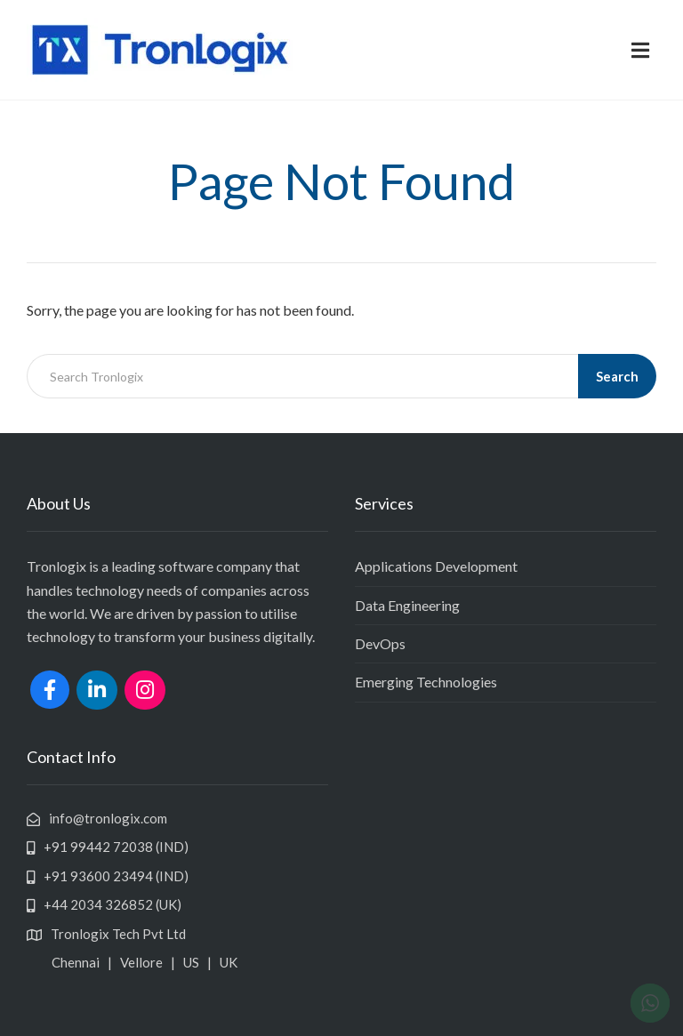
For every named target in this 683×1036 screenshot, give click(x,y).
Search (617, 376)
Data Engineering (407, 605)
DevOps (380, 643)
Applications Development (436, 566)
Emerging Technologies (426, 681)
